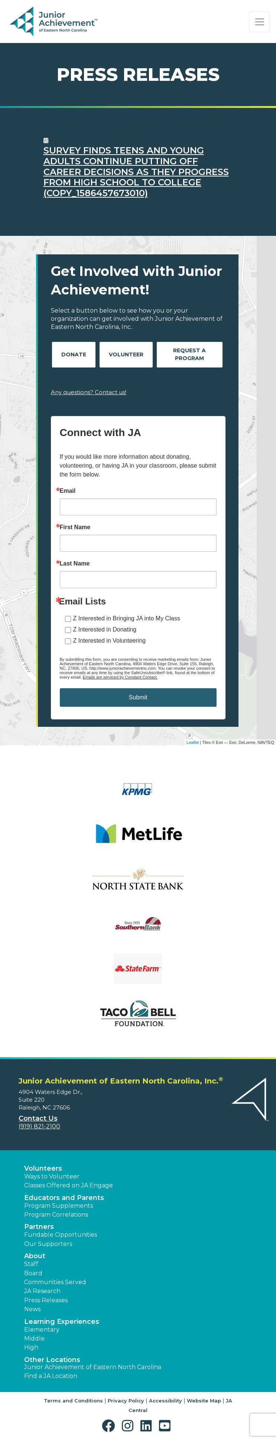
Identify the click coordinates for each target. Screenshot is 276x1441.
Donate (73, 354)
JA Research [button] (42, 1291)
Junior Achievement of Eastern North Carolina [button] (92, 1367)
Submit (138, 697)
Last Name (75, 564)
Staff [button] (31, 1263)
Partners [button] (39, 1226)
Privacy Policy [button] (126, 1401)
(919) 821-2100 (39, 1126)
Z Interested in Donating (105, 629)
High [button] (31, 1347)
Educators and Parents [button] (64, 1197)
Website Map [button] (204, 1401)
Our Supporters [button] (48, 1243)
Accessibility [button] (165, 1401)
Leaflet (192, 742)
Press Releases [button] (46, 1300)
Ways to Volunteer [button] (51, 1176)
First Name (75, 527)
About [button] (34, 1256)
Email (68, 491)
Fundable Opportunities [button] (60, 1234)
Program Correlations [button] (56, 1214)
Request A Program (189, 354)
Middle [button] (34, 1338)
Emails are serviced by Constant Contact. (120, 677)
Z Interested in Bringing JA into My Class (126, 618)
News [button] (32, 1309)
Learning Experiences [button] (61, 1321)
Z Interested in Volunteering (109, 640)
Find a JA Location (50, 1375)
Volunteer (126, 354)
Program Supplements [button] (58, 1205)
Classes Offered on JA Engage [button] (68, 1185)
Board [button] (33, 1273)
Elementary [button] (41, 1329)
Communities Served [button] (55, 1282)
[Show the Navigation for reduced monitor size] (259, 21)
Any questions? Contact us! (88, 392)
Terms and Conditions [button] (73, 1401)
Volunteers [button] (43, 1168)
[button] (110, 1426)
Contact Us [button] (38, 1118)
